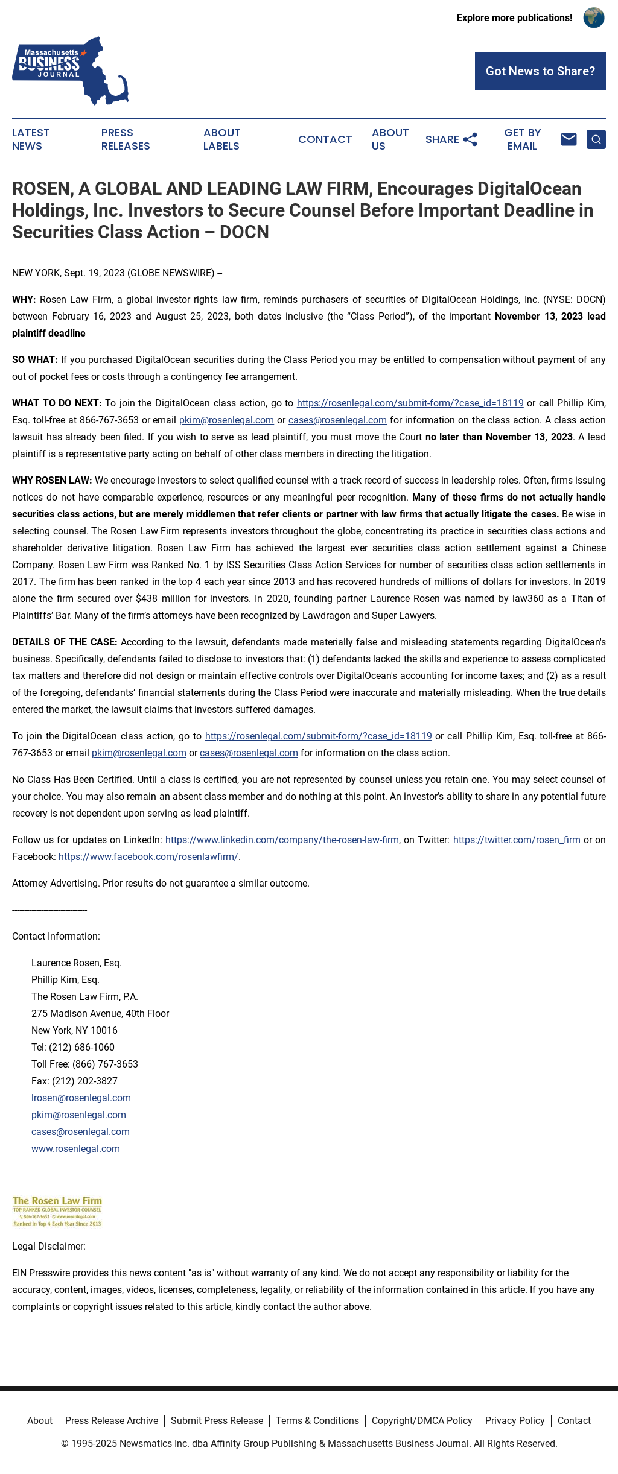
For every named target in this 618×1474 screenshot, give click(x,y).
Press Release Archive (111, 1420)
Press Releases (125, 139)
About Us (390, 139)
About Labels (222, 139)
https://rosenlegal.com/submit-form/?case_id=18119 (410, 403)
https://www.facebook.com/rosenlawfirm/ (148, 856)
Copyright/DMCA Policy (422, 1420)
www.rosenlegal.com (75, 1148)
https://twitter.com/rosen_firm (517, 840)
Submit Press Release (217, 1420)
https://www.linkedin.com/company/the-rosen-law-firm (282, 840)
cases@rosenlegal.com (337, 420)
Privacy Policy (515, 1420)
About (40, 1420)
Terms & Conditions (317, 1420)
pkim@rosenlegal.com (226, 420)
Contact (325, 139)
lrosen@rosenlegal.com (81, 1098)
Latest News (31, 139)
